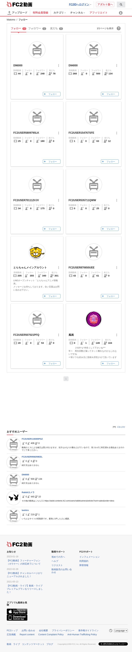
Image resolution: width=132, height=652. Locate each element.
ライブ (16, 644)
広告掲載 (11, 634)
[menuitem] (121, 4)
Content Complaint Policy (51, 634)
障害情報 (83, 565)
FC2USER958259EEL (32, 457)
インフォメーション (89, 557)
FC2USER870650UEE (81, 267)
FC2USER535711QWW (82, 200)
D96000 (17, 65)
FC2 (15, 4)
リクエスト (57, 565)
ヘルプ (55, 561)
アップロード (17, 13)
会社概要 (43, 630)
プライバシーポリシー (63, 630)
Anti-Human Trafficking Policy (82, 634)
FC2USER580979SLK (26, 132)
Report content (27, 634)
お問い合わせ (28, 630)
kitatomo (11, 19)
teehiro (25, 510)
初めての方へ (58, 557)
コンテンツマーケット (33, 644)
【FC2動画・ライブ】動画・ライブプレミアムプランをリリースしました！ (25, 588)
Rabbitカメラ (28, 492)
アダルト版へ (105, 4)
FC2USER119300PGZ (32, 439)
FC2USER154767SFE (81, 132)
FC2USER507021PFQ (26, 334)
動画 (9, 644)
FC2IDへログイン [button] (80, 4)
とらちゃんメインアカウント (30, 267)
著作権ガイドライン (88, 630)
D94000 (73, 65)
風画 (71, 334)
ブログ (49, 644)
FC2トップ (12, 630)
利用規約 (83, 561)
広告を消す (121, 427)
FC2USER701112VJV (26, 200)
